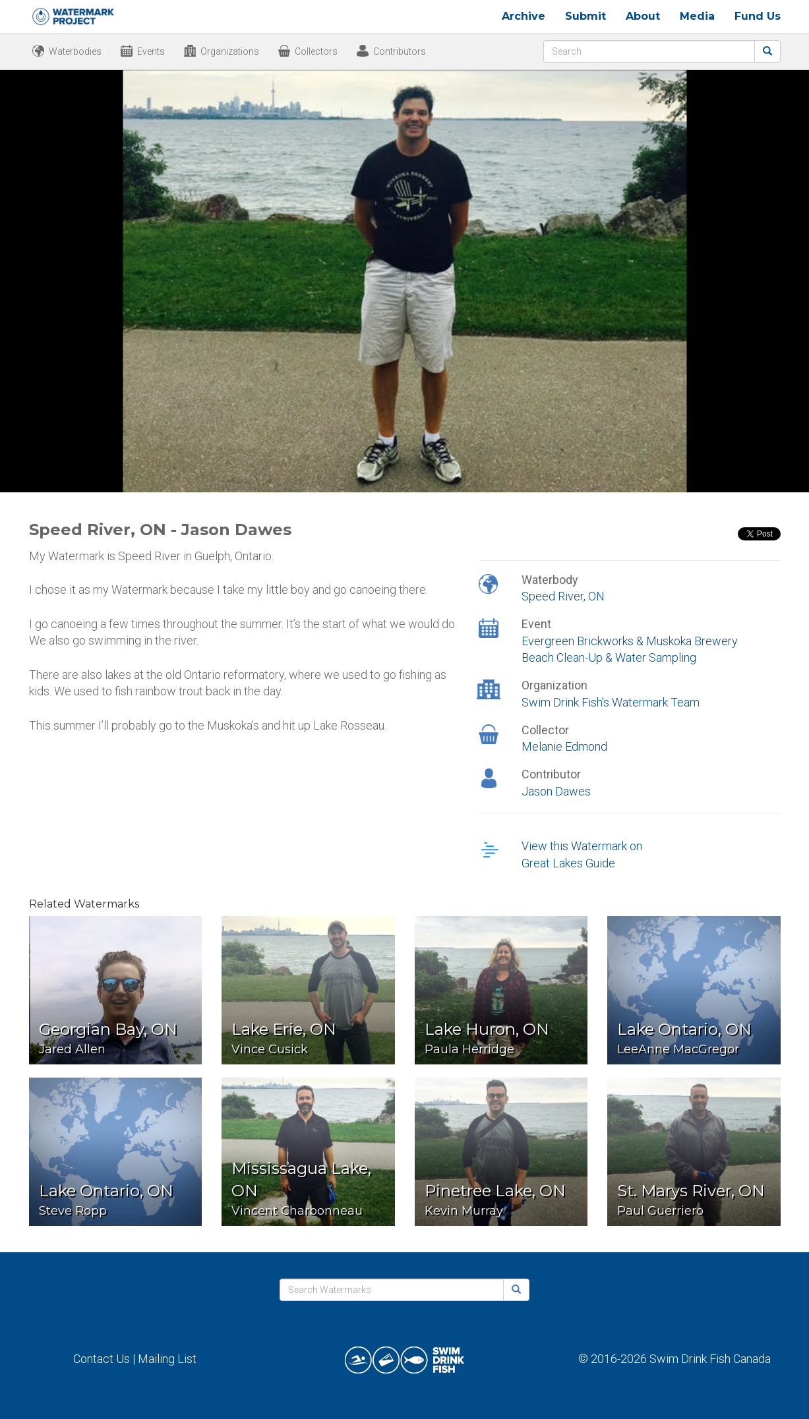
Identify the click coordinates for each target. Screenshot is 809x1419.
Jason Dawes (556, 791)
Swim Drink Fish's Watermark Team (611, 702)
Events (151, 51)
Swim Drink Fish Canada (710, 1359)
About (643, 16)
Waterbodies (75, 51)
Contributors (399, 51)
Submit (585, 16)
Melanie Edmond (564, 746)
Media (697, 16)
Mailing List (167, 1359)
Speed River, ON (563, 596)
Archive (523, 16)
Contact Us (101, 1359)
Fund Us (757, 16)
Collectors (316, 51)
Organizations (229, 51)
